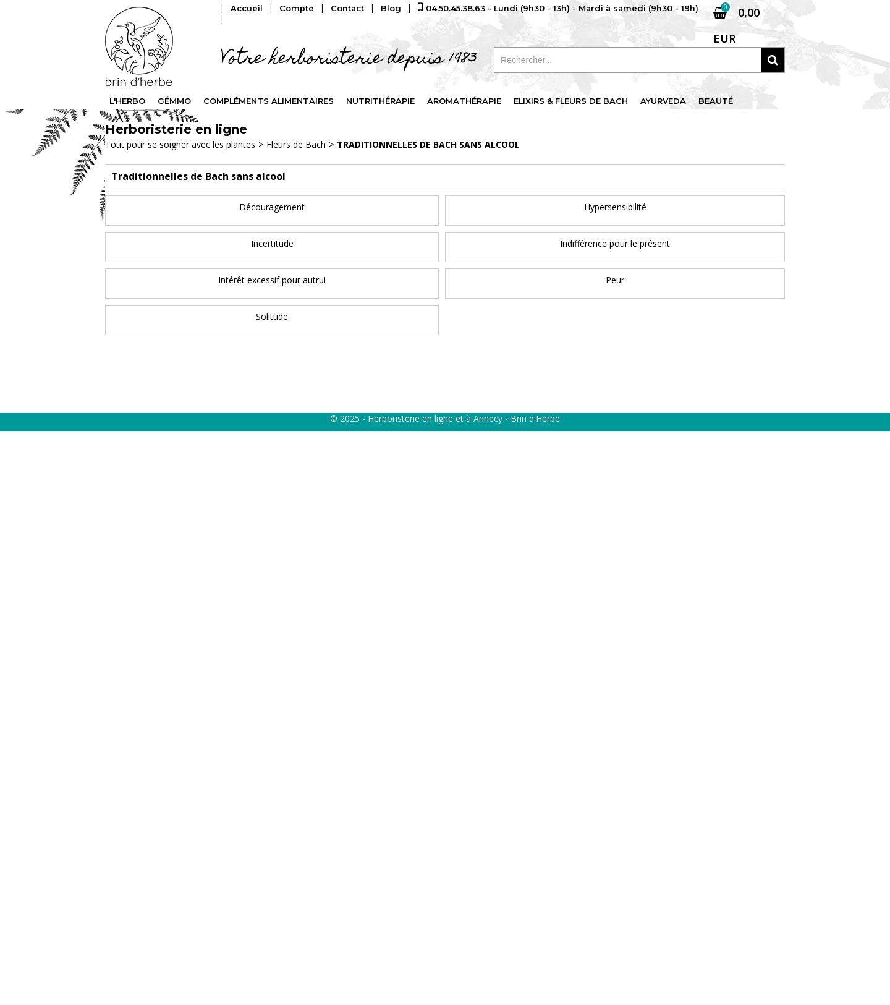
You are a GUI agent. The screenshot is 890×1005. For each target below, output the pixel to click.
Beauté (718, 101)
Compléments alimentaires (270, 101)
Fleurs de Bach (296, 144)
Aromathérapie (466, 101)
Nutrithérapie (382, 101)
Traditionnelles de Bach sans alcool (428, 144)
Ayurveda (666, 101)
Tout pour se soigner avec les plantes (180, 144)
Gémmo (175, 101)
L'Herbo (127, 101)
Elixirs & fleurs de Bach (573, 101)
